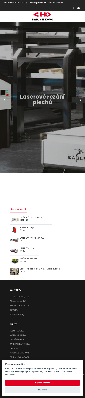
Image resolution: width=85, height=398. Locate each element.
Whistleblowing (17, 314)
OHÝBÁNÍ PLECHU (17, 339)
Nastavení (42, 390)
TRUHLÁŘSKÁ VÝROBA (19, 357)
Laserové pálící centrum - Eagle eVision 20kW (40, 270)
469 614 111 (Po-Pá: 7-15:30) (15, 3)
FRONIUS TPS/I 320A (27, 229)
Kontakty (14, 310)
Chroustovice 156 (55, 3)
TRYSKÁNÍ (14, 348)
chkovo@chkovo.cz (38, 3)
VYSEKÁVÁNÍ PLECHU (19, 335)
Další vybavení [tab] (18, 209)
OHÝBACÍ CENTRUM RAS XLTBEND (31, 218)
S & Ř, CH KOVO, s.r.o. (20, 296)
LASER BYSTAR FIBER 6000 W (32, 239)
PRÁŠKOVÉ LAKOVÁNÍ (19, 352)
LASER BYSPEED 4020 (27, 249)
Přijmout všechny (42, 383)
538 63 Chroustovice (19, 305)
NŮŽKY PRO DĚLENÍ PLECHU (28, 260)
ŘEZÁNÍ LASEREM (17, 330)
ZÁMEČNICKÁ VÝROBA (20, 344)
